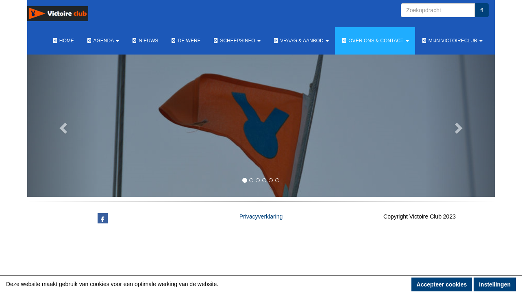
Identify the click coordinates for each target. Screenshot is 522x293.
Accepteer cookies (442, 284)
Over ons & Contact (375, 41)
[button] (62, 126)
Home (63, 41)
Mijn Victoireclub (452, 41)
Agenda (102, 41)
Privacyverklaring (261, 216)
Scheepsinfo (237, 41)
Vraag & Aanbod (301, 41)
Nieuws (144, 41)
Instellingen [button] (495, 284)
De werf (185, 41)
